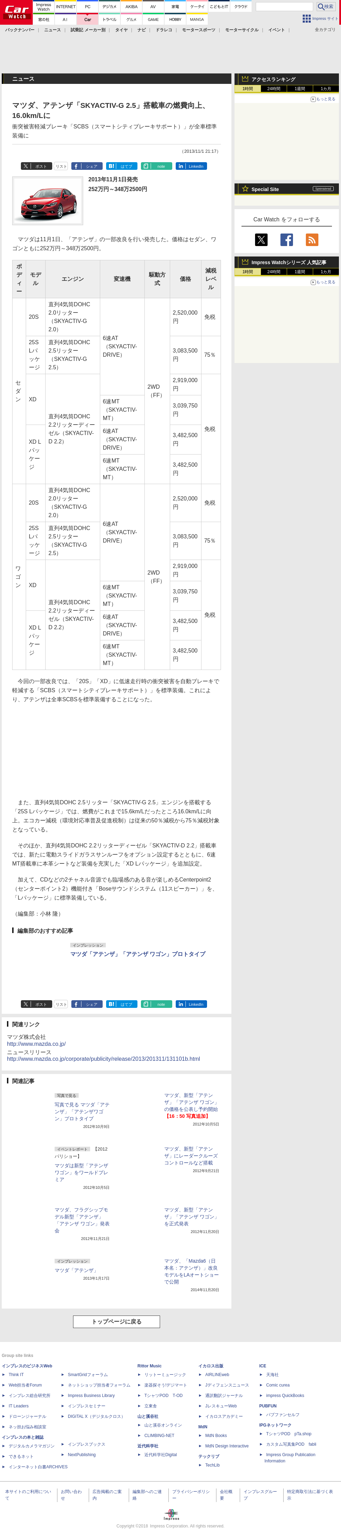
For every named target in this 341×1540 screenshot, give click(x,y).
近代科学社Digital (160, 1454)
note (161, 166)
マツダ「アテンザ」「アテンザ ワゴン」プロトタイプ (137, 954)
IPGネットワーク (275, 1425)
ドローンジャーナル (27, 1416)
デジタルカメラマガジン (32, 1446)
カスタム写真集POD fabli (291, 1444)
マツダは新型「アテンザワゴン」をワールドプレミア (81, 1172)
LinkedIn (196, 166)
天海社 (272, 1374)
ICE (262, 1366)
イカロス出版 (210, 1366)
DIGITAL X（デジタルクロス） (96, 1416)
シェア (91, 166)
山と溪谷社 (147, 1416)
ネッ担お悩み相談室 (27, 1426)
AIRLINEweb (217, 1374)
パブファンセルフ (283, 1414)
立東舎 (150, 1406)
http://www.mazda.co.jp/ (36, 1044)
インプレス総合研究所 (29, 1395)
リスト (61, 166)
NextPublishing (82, 1454)
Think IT (16, 1374)
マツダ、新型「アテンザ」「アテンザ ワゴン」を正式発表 (191, 1216)
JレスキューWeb (221, 1406)
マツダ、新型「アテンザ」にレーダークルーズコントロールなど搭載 (191, 1156)
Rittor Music (149, 1366)
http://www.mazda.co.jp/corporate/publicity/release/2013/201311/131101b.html (103, 1059)
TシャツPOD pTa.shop (288, 1433)
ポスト (41, 166)
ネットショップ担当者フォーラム (99, 1385)
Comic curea (278, 1385)
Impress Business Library (91, 1395)
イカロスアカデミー (224, 1416)
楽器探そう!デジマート (165, 1385)
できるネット (21, 1456)
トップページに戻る (117, 1322)
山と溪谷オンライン (163, 1425)
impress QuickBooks (285, 1395)
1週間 (300, 88)
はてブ (126, 166)
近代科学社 (147, 1446)
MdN (202, 1426)
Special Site (265, 189)
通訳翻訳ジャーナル (224, 1395)
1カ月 (326, 88)
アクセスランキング (273, 79)
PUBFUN (268, 1406)
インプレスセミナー (86, 1406)
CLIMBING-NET (159, 1435)
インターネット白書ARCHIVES (38, 1466)
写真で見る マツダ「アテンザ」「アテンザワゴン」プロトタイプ (82, 1111)
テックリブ (208, 1456)
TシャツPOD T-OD (163, 1395)
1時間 (248, 88)
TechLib (212, 1465)
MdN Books (216, 1435)
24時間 (273, 88)
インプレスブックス (86, 1444)
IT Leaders (19, 1406)
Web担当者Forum (25, 1385)
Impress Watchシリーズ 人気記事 (289, 262)
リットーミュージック (165, 1374)
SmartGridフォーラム (88, 1374)
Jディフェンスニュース (227, 1385)
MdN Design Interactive (227, 1446)
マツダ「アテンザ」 (76, 1270)
